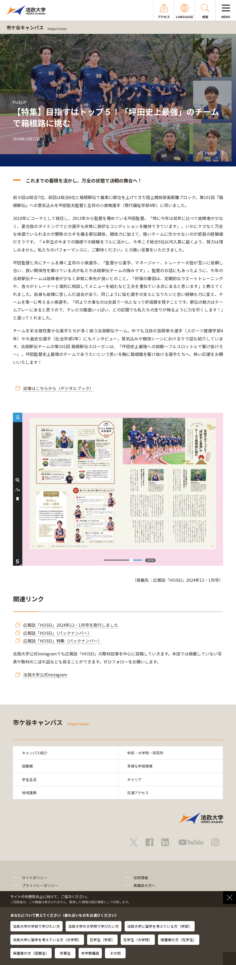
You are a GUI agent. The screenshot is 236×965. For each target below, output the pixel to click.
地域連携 (29, 792)
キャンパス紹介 (34, 752)
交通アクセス (138, 792)
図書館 (27, 766)
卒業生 (65, 953)
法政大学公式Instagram (45, 674)
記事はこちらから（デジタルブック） (58, 388)
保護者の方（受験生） (31, 953)
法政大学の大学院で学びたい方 (93, 926)
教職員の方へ (144, 885)
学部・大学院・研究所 (145, 752)
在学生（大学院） (137, 939)
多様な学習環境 (140, 766)
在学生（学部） (102, 939)
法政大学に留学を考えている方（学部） (159, 926)
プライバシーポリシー (40, 885)
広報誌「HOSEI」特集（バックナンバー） (62, 641)
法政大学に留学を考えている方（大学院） (47, 939)
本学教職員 (90, 953)
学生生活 (29, 779)
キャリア (134, 779)
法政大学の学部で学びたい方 (36, 926)
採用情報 (141, 877)
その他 (115, 953)
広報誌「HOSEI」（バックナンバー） (57, 633)
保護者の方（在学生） (179, 939)
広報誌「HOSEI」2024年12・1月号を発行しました (70, 625)
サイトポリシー (34, 877)
